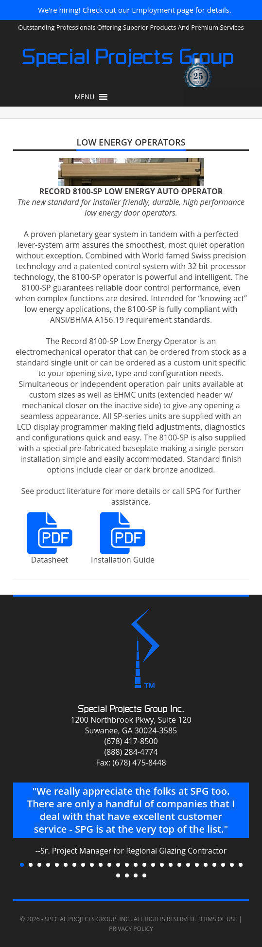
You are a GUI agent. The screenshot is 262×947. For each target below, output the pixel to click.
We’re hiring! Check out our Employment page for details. (134, 10)
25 (232, 865)
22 (206, 865)
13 (127, 865)
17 (162, 865)
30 (144, 875)
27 (118, 875)
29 (136, 875)
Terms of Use (217, 919)
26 (241, 865)
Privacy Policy (131, 929)
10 (101, 865)
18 (171, 865)
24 (223, 865)
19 (179, 865)
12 (118, 865)
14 (136, 865)
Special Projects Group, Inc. (88, 919)
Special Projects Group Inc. (131, 708)
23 (214, 865)
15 (144, 865)
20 (188, 865)
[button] (84, 97)
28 (127, 875)
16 (153, 865)
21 (197, 865)
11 (109, 865)
